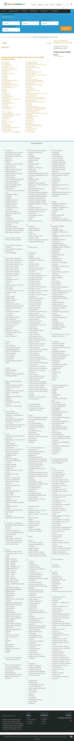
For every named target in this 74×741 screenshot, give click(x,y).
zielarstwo (54, 671)
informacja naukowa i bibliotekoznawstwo (37, 93)
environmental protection (11, 544)
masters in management (35, 665)
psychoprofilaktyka (57, 328)
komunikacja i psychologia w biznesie (12, 99)
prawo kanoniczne (56, 283)
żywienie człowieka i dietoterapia (37, 554)
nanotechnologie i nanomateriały (37, 688)
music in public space (34, 675)
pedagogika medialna (8, 116)
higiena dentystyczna (34, 228)
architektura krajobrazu (11, 204)
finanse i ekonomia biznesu (12, 635)
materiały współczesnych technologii (36, 107)
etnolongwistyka (9, 512)
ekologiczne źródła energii (11, 474)
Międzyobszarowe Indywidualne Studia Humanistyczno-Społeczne (36, 109)
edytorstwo (8, 457)
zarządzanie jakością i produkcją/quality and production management (60, 634)
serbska (54, 391)
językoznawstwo (33, 438)
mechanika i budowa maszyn (36, 590)
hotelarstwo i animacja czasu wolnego (38, 239)
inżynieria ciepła (33, 326)
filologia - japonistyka (32, 79)
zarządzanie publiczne (57, 654)
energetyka (8, 498)
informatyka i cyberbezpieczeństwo (38, 275)
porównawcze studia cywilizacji (60, 219)
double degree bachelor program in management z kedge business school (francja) (14, 421)
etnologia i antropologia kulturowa (14, 510)
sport (53, 400)
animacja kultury (9, 188)
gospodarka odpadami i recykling (37, 202)
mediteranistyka (33, 607)
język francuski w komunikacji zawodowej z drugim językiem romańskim (36, 427)
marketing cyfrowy (33, 565)
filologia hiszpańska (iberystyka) (13, 604)
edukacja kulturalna (10, 443)
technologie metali (57, 506)
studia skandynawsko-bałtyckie (34, 126)
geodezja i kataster (33, 160)
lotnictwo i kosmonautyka (35, 531)
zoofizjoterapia (56, 674)
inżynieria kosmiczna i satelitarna (37, 344)
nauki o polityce (33, 690)
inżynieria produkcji (33, 374)
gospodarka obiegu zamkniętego (37, 200)
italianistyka (31, 395)
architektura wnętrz (8, 64)
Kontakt (52, 4)
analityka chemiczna (10, 167)
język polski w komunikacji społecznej (38, 436)
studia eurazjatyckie (57, 413)
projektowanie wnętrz (57, 304)
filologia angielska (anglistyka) (10, 80)
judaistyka (31, 442)
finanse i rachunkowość (9, 87)
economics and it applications (13, 530)
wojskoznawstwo (7, 130)
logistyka (29, 103)
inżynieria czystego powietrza (36, 330)
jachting (31, 415)
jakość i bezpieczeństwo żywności (37, 419)
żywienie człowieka (33, 550)
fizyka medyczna (9, 644)
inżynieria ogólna (33, 364)
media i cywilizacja (33, 599)
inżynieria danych (33, 332)
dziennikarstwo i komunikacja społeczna (37, 74)
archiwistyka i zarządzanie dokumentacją (37, 64)
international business (34, 404)
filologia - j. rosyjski (10, 574)
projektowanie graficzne (58, 302)
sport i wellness (7, 124)
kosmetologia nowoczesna (35, 482)
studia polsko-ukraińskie (58, 423)
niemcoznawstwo (33, 701)
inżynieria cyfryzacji (33, 328)
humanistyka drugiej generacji (36, 241)
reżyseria (54, 370)
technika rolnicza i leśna (58, 470)
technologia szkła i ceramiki (59, 489)
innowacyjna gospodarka (35, 302)
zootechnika (55, 678)
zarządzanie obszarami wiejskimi (60, 646)
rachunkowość (55, 341)
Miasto (23, 20)
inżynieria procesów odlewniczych (37, 366)
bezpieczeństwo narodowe (33, 67)
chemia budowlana (10, 345)
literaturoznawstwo (33, 518)
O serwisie (33, 4)
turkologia (54, 538)
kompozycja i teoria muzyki (36, 463)
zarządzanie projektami (58, 652)
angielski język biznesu (11, 186)
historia (29, 92)
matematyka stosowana (9, 107)
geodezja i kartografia (34, 158)
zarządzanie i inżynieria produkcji (60, 616)
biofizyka (7, 283)
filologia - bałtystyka (10, 564)
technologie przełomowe (58, 508)
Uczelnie (24, 11)
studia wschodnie (56, 432)
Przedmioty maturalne (8, 26)
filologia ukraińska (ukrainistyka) (13, 625)
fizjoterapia (30, 87)
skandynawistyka (56, 394)
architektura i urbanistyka (11, 200)
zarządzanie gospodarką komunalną (61, 614)
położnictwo (6, 119)
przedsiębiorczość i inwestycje (60, 306)
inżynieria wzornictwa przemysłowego (38, 389)
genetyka (31, 154)
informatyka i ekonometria (35, 277)
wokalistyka (55, 585)
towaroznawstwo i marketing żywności (62, 527)
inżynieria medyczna (34, 353)
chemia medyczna (31, 73)
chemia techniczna (10, 357)
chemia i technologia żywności (34, 72)
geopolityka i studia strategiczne (37, 183)
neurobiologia (32, 697)
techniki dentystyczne (57, 472)
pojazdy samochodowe (58, 254)
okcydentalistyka (56, 179)
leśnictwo (31, 508)
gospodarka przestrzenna (33, 90)
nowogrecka (32, 703)
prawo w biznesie (56, 285)
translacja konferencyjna (58, 531)
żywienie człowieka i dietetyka (36, 552)
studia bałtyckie (56, 410)
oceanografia (55, 152)
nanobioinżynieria (33, 680)
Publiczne (15, 37)
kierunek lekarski (31, 96)
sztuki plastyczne (56, 450)
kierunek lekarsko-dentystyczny (36, 451)
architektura (8, 198)
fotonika (7, 652)
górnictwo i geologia (34, 190)
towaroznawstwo (56, 525)
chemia (5, 72)
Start (3, 11)
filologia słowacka (9, 621)
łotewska (31, 540)
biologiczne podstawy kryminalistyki (14, 306)
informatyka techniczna (34, 288)
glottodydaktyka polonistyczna (36, 188)
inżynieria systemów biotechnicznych (38, 383)
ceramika (7, 341)
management (32, 663)
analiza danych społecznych (12, 181)
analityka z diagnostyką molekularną (14, 179)
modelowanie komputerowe (36, 641)
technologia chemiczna (58, 476)
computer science (9, 372)
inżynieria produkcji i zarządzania (37, 376)
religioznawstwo (31, 121)
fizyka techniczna (31, 89)
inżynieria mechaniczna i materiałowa (38, 349)
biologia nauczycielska (11, 300)
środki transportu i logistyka (36, 542)
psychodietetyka (56, 315)
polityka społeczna (57, 260)
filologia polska (30, 83)
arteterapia (8, 215)
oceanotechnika (56, 154)
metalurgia (31, 616)
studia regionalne (56, 425)
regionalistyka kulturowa (58, 353)
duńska (7, 394)
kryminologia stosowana (35, 493)
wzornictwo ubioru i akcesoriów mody (61, 591)
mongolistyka (32, 643)
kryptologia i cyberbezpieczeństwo (37, 495)
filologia (5, 79)
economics (8, 529)
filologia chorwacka (10, 595)
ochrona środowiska (8, 113)
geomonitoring (32, 181)
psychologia (30, 120)
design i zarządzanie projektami (13, 381)
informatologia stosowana (35, 269)
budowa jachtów (9, 326)
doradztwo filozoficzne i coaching (13, 385)
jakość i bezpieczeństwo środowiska (38, 417)
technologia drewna (57, 478)
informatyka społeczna (34, 281)
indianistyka (32, 254)
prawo (4, 120)
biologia (29, 69)
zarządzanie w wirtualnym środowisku (61, 663)
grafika (5, 92)
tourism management (57, 559)
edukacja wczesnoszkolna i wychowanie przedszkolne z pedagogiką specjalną (12, 453)
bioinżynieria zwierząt (10, 292)
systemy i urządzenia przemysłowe (61, 436)
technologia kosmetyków (58, 483)
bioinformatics (9, 251)
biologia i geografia (10, 296)
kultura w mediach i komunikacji (37, 499)
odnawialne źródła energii (58, 162)
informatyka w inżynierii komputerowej (38, 290)
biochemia (8, 277)
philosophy (55, 211)
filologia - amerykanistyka (11, 561)
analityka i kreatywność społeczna (13, 173)
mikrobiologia (32, 633)
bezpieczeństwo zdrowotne (12, 273)
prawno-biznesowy (57, 275)
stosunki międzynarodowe (33, 124)
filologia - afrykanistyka (11, 559)
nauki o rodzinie (7, 111)
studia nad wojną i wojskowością (60, 421)
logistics (31, 536)
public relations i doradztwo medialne (62, 220)
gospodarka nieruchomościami (37, 198)
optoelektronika (56, 181)
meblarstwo (32, 588)
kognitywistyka (6, 97)
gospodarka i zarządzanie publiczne (38, 196)
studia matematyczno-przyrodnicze (61, 417)
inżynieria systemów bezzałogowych (38, 381)
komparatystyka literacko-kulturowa (36, 97)
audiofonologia (30, 66)
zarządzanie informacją (58, 621)
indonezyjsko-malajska (34, 258)
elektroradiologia (31, 76)
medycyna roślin (33, 609)
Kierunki (4, 43)
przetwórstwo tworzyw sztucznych (60, 311)
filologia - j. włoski (9, 576)
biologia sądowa (7, 70)
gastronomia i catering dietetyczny (37, 150)
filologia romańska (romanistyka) (11, 84)
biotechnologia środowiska (12, 317)
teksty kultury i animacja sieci (59, 510)
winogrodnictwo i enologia (58, 580)
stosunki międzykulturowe (58, 404)
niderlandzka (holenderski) (35, 699)
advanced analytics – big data (12, 238)
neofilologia (31, 696)
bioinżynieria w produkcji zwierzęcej (14, 290)
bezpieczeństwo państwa (11, 268)
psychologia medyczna (58, 323)
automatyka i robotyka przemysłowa (14, 228)
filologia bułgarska (9, 593)
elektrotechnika (9, 495)
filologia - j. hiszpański (10, 572)
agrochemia (8, 158)
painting (54, 201)
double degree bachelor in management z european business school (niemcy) (14, 415)
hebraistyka (31, 226)
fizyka (4, 89)
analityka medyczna (32, 62)
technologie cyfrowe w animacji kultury (62, 495)
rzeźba (5, 123)
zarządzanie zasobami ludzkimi (60, 665)
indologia (31, 256)
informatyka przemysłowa (35, 279)
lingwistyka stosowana (8, 103)
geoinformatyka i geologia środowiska (38, 173)
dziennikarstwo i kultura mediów (13, 406)
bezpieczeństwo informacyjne (12, 262)
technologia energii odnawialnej (60, 480)
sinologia (54, 393)
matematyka (6, 106)
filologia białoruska (10, 591)
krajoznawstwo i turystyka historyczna (38, 484)
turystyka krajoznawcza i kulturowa (61, 550)
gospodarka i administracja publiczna (38, 192)
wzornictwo (55, 589)
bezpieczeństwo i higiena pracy (13, 258)
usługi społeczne (56, 567)
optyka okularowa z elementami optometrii (37, 113)
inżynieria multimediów (34, 355)
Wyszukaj (66, 28)
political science (56, 217)
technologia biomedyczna (58, 474)
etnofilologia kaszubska (11, 506)
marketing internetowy (34, 567)
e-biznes (7, 434)
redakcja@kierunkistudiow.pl (65, 717)
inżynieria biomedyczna (34, 323)
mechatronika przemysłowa (36, 597)
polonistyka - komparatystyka (59, 262)
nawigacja (31, 694)
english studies (9, 536)
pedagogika (30, 114)
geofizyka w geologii (34, 164)
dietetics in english (10, 411)
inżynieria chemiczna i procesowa (37, 325)
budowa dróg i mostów (11, 325)
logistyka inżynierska (34, 525)
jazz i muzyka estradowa (35, 423)
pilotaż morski (55, 253)
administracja (60, 56)
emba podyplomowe (10, 534)
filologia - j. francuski (10, 570)
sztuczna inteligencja (57, 463)
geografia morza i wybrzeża (36, 167)
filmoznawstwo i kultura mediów (13, 551)
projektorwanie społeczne (58, 296)
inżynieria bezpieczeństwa (35, 321)
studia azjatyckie (56, 408)
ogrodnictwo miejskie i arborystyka (61, 173)
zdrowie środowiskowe (58, 669)
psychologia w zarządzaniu (59, 327)
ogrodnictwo (55, 171)
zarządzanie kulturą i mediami (59, 638)
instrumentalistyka (33, 309)
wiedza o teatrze (56, 576)
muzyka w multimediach (35, 654)
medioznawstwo (7, 109)
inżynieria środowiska (34, 380)
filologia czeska (7, 82)
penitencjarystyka (56, 249)
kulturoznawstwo (7, 102)
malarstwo (29, 104)
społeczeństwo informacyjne (59, 398)
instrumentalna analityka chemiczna (38, 311)
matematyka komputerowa (36, 574)
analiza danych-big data (11, 183)
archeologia (6, 63)
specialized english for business (60, 459)
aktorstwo (7, 162)
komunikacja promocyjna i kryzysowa (38, 474)
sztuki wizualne (56, 451)
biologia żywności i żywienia (12, 304)
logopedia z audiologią (34, 529)
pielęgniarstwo (6, 117)
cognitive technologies (11, 370)
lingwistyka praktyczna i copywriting (35, 102)
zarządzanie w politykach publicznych (61, 659)
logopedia (5, 104)
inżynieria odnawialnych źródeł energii (38, 363)
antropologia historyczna (11, 194)
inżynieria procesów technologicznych (38, 368)
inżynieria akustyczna (34, 319)
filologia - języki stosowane (12, 580)
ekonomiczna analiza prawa (12, 479)
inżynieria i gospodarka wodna (36, 338)
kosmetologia (6, 100)
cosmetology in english (11, 375)
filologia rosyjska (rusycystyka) (34, 84)
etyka (6, 514)
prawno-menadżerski (57, 277)
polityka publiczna (56, 258)
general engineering (10, 672)
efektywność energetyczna (12, 459)
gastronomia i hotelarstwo (35, 152)
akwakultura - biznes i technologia (14, 164)
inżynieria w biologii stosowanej (37, 387)
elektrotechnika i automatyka (12, 496)
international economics (35, 406)
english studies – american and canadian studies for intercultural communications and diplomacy (13, 540)
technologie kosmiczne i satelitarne (61, 504)
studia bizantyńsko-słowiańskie (60, 412)
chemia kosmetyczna (8, 73)
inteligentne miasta (33, 313)
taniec (53, 468)
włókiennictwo (55, 582)
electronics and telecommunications (14, 532)
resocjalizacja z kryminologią (59, 364)
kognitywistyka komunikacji (35, 457)
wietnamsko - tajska (57, 578)
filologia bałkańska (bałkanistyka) (35, 80)
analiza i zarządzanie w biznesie (13, 185)
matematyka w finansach (35, 582)
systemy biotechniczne (58, 434)
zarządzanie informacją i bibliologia (11, 131)
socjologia (29, 123)
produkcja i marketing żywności (60, 292)
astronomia (6, 66)
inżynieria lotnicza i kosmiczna (36, 345)
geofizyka (31, 162)
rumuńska (54, 376)
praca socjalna (30, 119)
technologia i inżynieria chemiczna (60, 481)
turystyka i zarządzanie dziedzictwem (61, 548)
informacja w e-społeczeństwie (36, 268)
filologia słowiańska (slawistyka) (13, 623)
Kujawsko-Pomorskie (25, 37)
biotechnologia (30, 70)
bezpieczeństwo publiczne (12, 269)
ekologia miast (9, 468)
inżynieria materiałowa (34, 347)
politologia (29, 117)
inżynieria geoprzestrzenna (35, 336)
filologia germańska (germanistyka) (35, 82)
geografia (5, 90)
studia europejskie (57, 415)
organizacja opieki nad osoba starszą (12, 114)
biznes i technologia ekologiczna (13, 321)
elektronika (8, 489)
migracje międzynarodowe (35, 631)
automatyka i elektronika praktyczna (14, 221)
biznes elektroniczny (10, 319)
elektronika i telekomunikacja (12, 491)
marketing (31, 563)
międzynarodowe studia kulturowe (37, 626)
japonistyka (31, 421)
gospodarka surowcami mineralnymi (38, 209)
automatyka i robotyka (8, 67)
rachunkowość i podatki (58, 343)
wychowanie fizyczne (57, 587)
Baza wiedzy (54, 11)
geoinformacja (32, 169)
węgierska (54, 572)
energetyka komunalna (11, 500)
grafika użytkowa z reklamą (35, 221)
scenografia (55, 389)
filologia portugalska (10, 612)
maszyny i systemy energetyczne (37, 569)
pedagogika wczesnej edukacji (59, 245)
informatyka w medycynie (35, 292)
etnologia (5, 77)
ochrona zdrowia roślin (58, 160)
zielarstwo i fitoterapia (57, 673)
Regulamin (40, 4)
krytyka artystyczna (32, 100)
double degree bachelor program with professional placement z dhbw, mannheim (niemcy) (15, 426)
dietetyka (5, 74)
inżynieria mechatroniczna (35, 351)
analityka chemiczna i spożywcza (13, 169)
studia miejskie (6, 126)
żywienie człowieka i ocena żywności (38, 556)
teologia (29, 127)
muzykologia (32, 658)
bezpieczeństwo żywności (11, 275)
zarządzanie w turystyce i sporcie (60, 661)
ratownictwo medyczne (8, 121)
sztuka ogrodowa (56, 448)
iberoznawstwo (32, 252)
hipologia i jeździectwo (34, 230)
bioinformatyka (9, 288)
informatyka (6, 94)
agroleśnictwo (8, 160)
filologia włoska (7, 86)
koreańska (31, 478)
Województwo (6, 20)
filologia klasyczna (7, 83)
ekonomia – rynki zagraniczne (12, 477)
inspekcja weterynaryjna (35, 307)
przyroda (54, 313)
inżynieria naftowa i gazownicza (36, 357)
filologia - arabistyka (10, 563)
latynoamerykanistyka (34, 506)
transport (54, 533)
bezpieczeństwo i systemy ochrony (14, 260)
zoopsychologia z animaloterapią (60, 676)
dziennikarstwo (9, 400)
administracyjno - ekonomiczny (13, 156)
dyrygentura (8, 398)
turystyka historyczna (57, 540)
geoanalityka (32, 156)
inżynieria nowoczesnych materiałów (38, 359)
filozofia (29, 86)
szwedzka (54, 453)
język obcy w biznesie (8, 96)
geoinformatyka (33, 171)
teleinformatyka (56, 512)
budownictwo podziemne (11, 330)
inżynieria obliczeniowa (34, 361)
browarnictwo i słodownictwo (12, 323)
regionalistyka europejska (58, 351)
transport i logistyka (57, 535)
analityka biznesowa (10, 166)
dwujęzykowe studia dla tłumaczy (13, 396)
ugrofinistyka (55, 565)
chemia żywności (9, 359)
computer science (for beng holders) (14, 374)
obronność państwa (57, 150)
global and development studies (13, 674)
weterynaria (55, 574)
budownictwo (8, 328)
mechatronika (32, 595)
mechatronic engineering (35, 669)
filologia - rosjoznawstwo (11, 582)
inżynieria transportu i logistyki (36, 385)
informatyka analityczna (35, 273)
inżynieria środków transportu (36, 378)
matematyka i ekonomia (33, 106)
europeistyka (8, 515)
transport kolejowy (57, 536)
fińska (6, 639)
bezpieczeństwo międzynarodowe (14, 264)
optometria (55, 183)
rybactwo (54, 378)
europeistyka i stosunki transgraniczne (15, 517)
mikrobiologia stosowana (35, 635)
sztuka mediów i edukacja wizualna (11, 127)
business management (11, 336)
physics (54, 213)
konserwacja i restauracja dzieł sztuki (36, 99)
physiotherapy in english (58, 215)
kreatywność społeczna (35, 485)
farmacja (29, 77)
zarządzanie (30, 130)
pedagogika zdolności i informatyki (61, 247)
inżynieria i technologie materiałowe (38, 340)
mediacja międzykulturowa (35, 601)
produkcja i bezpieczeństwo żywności (61, 291)
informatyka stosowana (33, 94)
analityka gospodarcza (11, 171)
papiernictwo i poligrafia (58, 226)
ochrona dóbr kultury (32, 111)
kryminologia (32, 491)
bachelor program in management (14, 249)
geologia (31, 177)
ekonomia (5, 76)
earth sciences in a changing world (14, 523)
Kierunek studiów (46, 20)
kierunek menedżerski (34, 453)
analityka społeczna (10, 177)
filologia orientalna (10, 608)
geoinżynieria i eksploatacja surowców (38, 175)
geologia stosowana (34, 179)
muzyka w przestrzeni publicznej (37, 656)
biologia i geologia (9, 298)
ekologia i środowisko (10, 464)
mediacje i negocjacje (34, 603)
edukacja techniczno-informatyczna (14, 449)
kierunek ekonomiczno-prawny (36, 447)
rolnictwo (54, 374)
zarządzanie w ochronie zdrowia (60, 657)
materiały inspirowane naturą (36, 584)
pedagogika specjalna (32, 116)
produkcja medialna (57, 294)
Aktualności (44, 11)
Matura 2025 (33, 11)
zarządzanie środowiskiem (59, 655)
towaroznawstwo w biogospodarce (61, 529)
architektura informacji (32, 63)
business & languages (10, 253)
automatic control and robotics (13, 239)
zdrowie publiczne (31, 131)
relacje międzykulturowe (58, 359)
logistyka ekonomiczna (34, 521)
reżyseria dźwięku (56, 372)
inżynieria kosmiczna (34, 342)
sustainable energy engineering (60, 461)
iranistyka (31, 393)
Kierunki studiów (13, 11)
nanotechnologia (33, 682)
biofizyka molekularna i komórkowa (14, 285)
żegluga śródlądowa (34, 548)
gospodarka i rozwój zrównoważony (38, 194)
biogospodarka (9, 287)
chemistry (7, 368)
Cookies (46, 4)
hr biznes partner (33, 247)
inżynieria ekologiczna (34, 334)
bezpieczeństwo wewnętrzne (10, 69)
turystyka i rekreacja (32, 129)
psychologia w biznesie (58, 325)
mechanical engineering (35, 667)
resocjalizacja (55, 362)
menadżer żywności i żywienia (36, 610)
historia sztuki (6, 93)
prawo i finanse (56, 281)
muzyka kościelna (33, 652)
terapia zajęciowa (7, 129)
